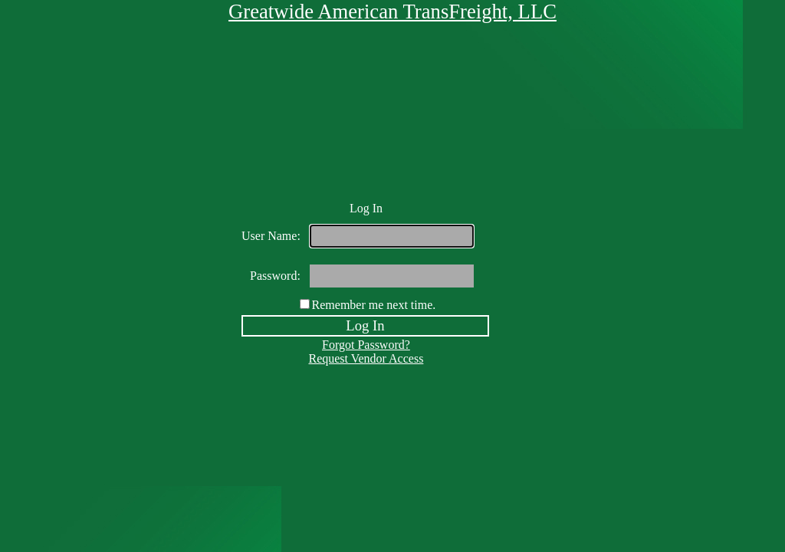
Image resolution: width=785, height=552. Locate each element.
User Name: (271, 235)
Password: (275, 275)
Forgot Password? (366, 344)
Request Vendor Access (365, 358)
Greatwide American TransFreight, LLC (392, 11)
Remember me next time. (374, 304)
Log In (365, 325)
